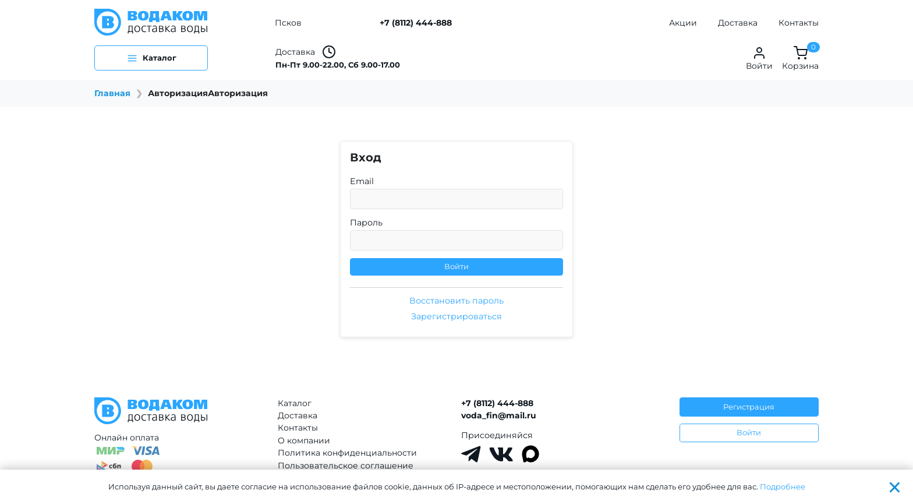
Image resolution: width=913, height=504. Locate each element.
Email (362, 181)
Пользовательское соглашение (345, 465)
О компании (304, 440)
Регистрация (748, 406)
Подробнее (782, 486)
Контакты (798, 22)
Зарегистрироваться (456, 316)
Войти (456, 266)
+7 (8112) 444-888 (416, 22)
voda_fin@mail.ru (498, 415)
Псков (288, 22)
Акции (683, 22)
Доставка (738, 22)
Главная (112, 93)
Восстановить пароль (456, 300)
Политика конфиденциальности (347, 452)
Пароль (366, 222)
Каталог (295, 403)
